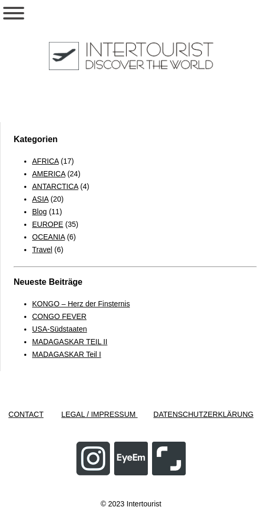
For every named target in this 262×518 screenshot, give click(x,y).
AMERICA (48, 174)
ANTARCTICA (55, 186)
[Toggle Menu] (13, 13)
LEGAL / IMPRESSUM (100, 414)
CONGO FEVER (59, 316)
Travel (42, 249)
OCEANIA (48, 237)
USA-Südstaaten (59, 329)
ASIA (40, 199)
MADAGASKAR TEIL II (69, 341)
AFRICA (45, 161)
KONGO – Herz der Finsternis (81, 304)
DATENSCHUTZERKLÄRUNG (204, 414)
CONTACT (26, 414)
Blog (39, 211)
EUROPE (47, 224)
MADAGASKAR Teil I (66, 354)
